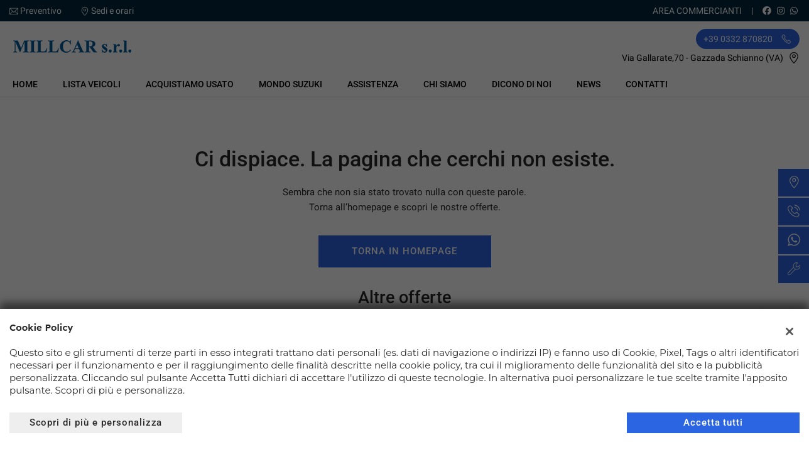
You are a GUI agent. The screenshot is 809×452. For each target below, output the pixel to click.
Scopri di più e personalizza (96, 422)
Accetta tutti (713, 422)
